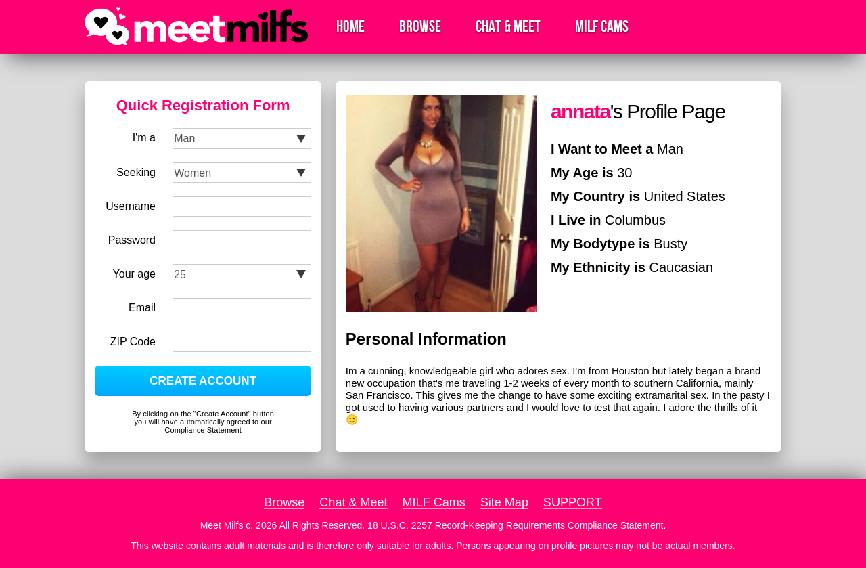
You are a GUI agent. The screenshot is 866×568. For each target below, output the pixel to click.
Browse (420, 27)
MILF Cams (602, 27)
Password (132, 240)
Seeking (136, 172)
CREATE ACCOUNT (203, 380)
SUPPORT (572, 502)
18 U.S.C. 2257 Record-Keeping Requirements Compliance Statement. (516, 525)
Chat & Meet (508, 27)
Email (142, 307)
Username (131, 206)
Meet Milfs (222, 525)
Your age (134, 274)
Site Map (504, 502)
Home (350, 27)
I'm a (144, 138)
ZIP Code (133, 341)
